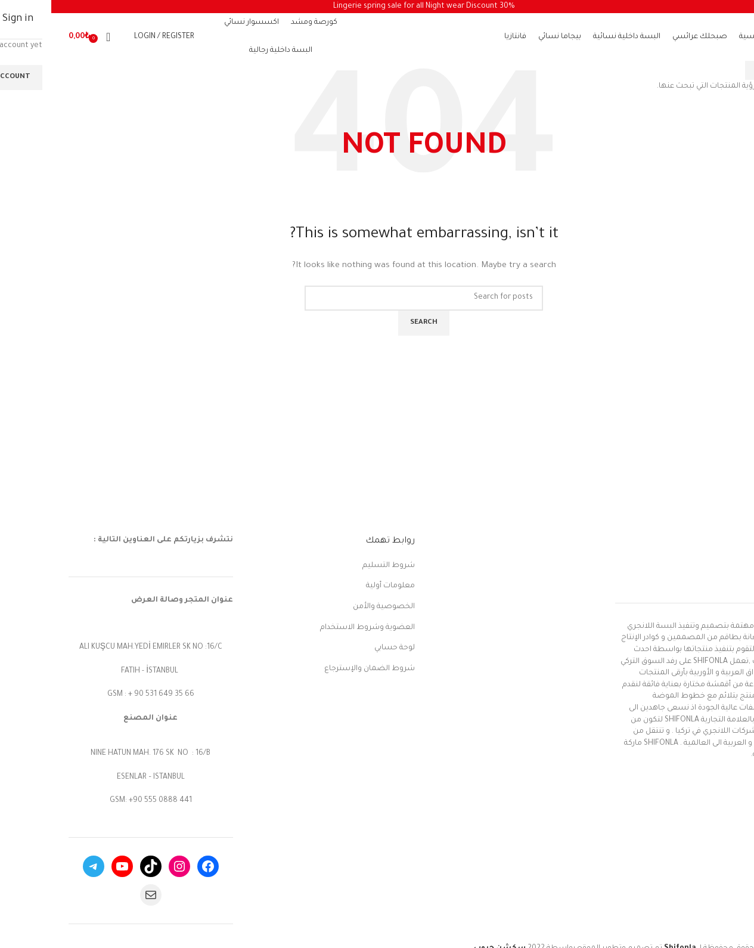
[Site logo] (372, 38)
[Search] (71, 37)
